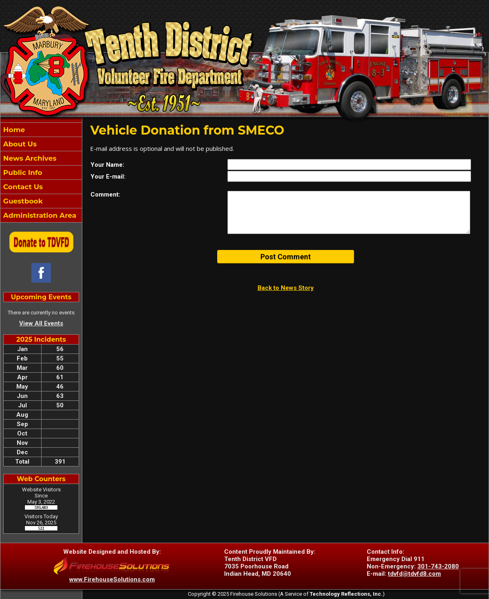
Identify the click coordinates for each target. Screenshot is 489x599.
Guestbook (22, 201)
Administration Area (38, 215)
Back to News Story (286, 288)
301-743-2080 (438, 566)
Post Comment (285, 256)
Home (13, 130)
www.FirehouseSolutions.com (112, 579)
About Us (19, 144)
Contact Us (22, 187)
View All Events (41, 323)
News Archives (28, 158)
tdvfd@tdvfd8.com (414, 573)
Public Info (21, 172)
